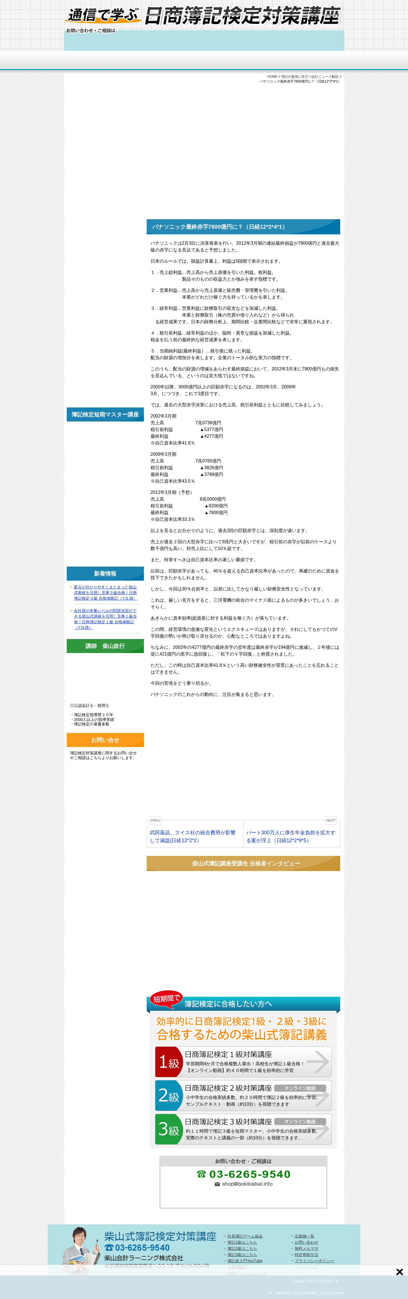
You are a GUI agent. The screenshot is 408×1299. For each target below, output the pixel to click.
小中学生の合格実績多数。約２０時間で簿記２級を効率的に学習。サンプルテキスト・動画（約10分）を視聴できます (253, 1100)
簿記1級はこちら (242, 1242)
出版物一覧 (304, 1236)
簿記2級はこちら (242, 1248)
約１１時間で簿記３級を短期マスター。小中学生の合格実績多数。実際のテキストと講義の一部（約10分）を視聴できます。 (253, 1134)
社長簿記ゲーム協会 (245, 1236)
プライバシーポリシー (314, 1261)
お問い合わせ (306, 1242)
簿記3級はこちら (242, 1254)
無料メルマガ (306, 1248)
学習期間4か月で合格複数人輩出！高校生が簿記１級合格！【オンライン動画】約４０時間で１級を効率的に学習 (245, 1067)
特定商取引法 (306, 1254)
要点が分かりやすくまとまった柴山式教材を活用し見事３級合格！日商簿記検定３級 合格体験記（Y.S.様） (105, 593)
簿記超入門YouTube (244, 1261)
